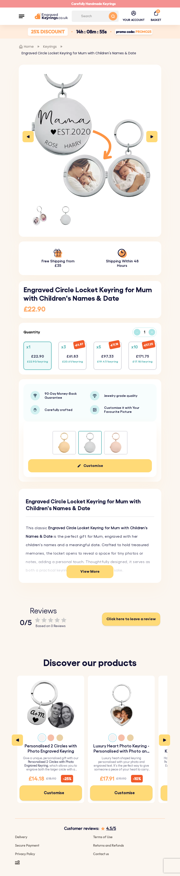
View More (90, 571)
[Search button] (113, 16)
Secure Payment (27, 845)
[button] (21, 16)
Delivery (21, 837)
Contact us (101, 854)
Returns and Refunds (108, 845)
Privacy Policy (25, 854)
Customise (93, 466)
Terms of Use (102, 837)
